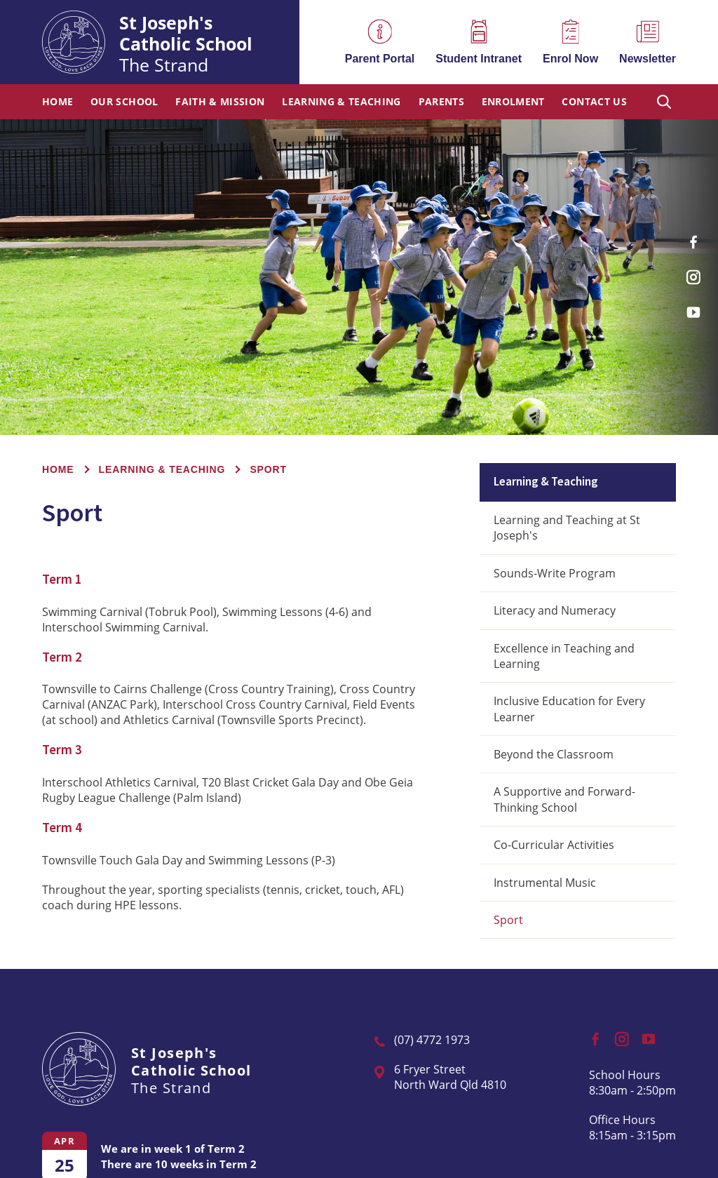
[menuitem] (57, 101)
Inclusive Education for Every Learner (569, 708)
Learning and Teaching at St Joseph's (567, 527)
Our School (124, 102)
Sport (508, 920)
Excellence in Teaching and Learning (564, 656)
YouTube (696, 306)
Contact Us (594, 102)
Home (57, 102)
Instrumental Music (545, 882)
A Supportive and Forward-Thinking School (564, 799)
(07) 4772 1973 (432, 1040)
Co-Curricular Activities (554, 844)
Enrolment (513, 102)
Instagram (696, 272)
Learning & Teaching (341, 102)
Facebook (698, 237)
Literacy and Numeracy (555, 610)
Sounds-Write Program (555, 573)
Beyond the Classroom (554, 754)
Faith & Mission (219, 102)
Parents (441, 102)
